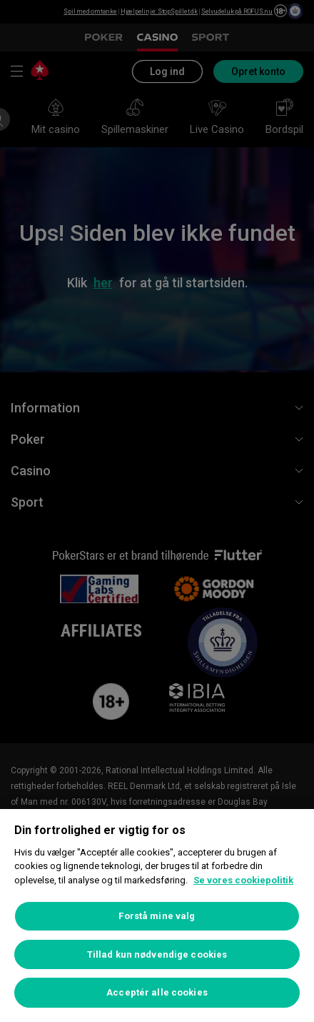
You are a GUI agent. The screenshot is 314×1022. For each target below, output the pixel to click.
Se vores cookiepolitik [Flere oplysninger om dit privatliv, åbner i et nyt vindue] (243, 880)
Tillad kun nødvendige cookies (157, 954)
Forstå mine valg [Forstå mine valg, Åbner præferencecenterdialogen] (156, 916)
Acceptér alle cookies (157, 992)
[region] (157, 915)
